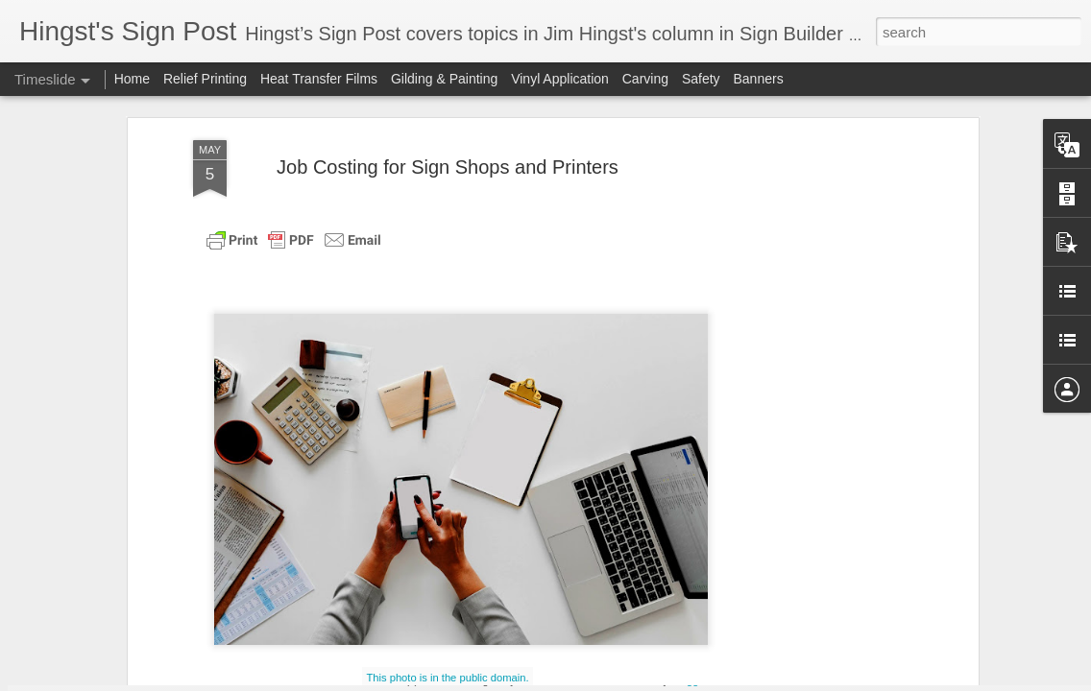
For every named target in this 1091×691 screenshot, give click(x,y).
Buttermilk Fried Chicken (807, 544)
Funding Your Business (802, 577)
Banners (758, 78)
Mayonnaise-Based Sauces (815, 510)
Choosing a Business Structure (826, 477)
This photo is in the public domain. (447, 173)
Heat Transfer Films (320, 78)
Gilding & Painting (444, 78)
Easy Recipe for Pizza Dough (821, 376)
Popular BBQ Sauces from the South (843, 443)
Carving (645, 78)
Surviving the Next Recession (821, 409)
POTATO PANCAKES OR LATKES (306, 446)
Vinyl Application (560, 78)
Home (132, 78)
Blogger (689, 680)
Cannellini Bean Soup (798, 611)
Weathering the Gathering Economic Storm (610, 505)
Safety (703, 78)
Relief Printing (205, 78)
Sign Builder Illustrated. (595, 202)
